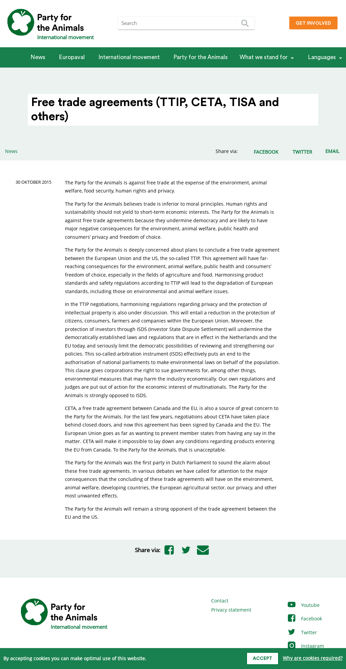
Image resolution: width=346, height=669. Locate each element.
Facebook (304, 618)
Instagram (305, 646)
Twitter (302, 632)
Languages (322, 57)
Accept (262, 658)
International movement (129, 57)
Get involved (313, 23)
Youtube (303, 605)
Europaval (72, 57)
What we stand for (264, 57)
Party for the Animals (200, 57)
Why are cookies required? (313, 658)
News (37, 57)
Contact (219, 600)
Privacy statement (231, 610)
